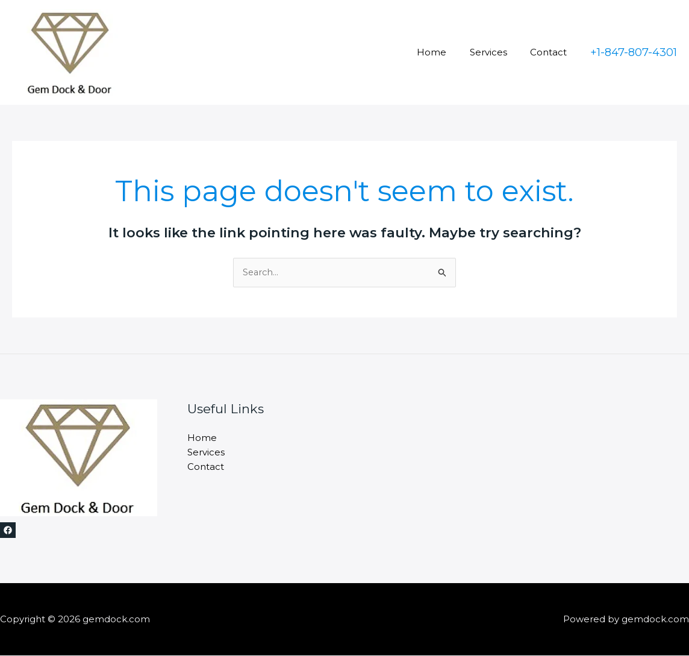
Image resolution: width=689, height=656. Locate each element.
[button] (633, 52)
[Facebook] (8, 531)
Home (444, 52)
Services (495, 52)
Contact (550, 52)
